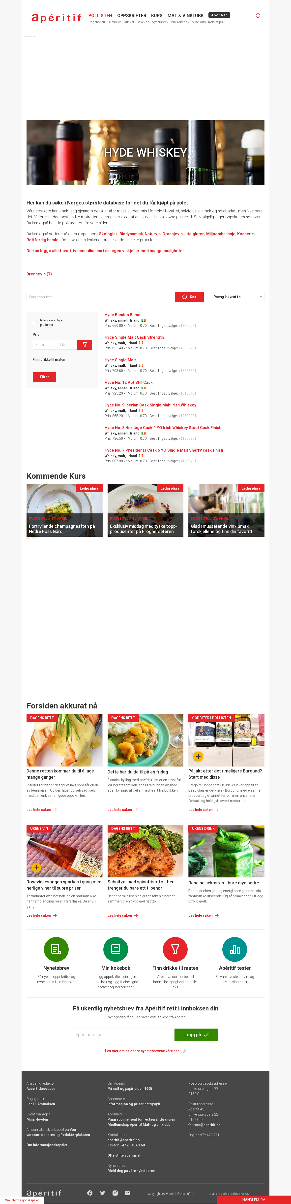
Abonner (219, 15)
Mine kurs (199, 22)
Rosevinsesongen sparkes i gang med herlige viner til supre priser (64, 885)
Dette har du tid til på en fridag (138, 771)
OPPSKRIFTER (131, 15)
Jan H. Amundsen (41, 1104)
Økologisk (108, 234)
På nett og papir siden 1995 (130, 1089)
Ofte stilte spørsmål (124, 1155)
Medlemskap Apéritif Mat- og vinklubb (139, 1125)
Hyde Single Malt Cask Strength (134, 337)
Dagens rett (96, 22)
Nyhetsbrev (160, 22)
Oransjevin (172, 234)
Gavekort (143, 22)
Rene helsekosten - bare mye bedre (223, 882)
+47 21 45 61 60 (132, 1145)
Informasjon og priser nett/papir (134, 1104)
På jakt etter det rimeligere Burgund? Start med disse (225, 774)
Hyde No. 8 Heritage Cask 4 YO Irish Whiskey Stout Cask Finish (163, 427)
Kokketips (215, 22)
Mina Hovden (37, 1119)
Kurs (157, 15)
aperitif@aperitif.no (124, 1140)
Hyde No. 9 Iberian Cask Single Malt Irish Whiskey (150, 405)
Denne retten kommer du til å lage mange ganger (60, 774)
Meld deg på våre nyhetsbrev (131, 1171)
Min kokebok (180, 22)
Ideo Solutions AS (236, 1194)
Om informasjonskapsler (47, 1145)
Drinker (129, 22)
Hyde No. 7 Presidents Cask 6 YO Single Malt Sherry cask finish (164, 450)
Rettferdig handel (43, 239)
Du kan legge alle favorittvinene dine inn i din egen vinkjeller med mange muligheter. (106, 250)
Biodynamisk (131, 234)
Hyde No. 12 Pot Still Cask (129, 382)
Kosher (244, 234)
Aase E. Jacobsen (41, 1089)
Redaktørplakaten (75, 1135)
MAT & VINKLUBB (186, 15)
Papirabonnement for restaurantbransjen (141, 1119)
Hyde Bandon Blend (122, 314)
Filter (44, 377)
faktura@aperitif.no (204, 1125)
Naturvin (153, 234)
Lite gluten (194, 234)
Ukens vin (114, 22)
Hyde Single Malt (120, 360)
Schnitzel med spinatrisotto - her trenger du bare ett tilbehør (141, 885)
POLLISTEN (100, 15)
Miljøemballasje (220, 234)
